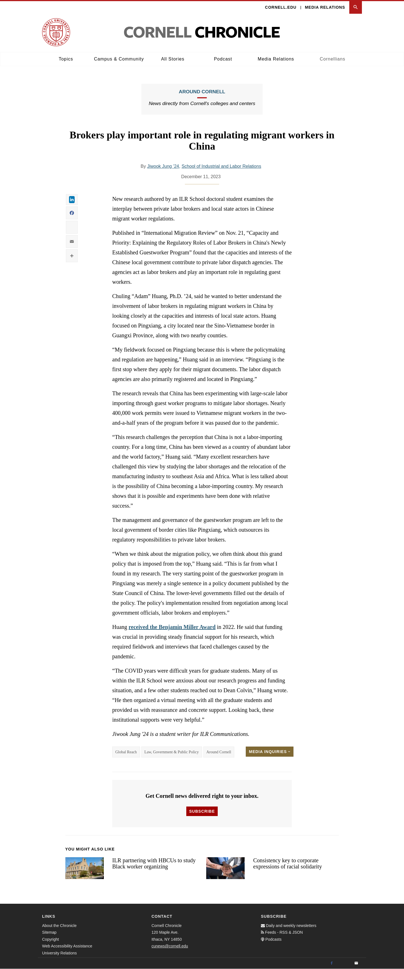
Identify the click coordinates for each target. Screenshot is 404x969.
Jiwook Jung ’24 (163, 166)
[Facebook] (331, 963)
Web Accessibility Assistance (67, 946)
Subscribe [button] (202, 811)
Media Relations (325, 7)
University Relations (59, 953)
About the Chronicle (59, 925)
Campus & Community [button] (119, 59)
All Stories (172, 59)
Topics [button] (66, 59)
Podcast (223, 59)
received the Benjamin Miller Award (171, 627)
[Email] (356, 963)
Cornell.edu (281, 7)
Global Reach (126, 752)
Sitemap (49, 932)
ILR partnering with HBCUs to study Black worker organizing (154, 863)
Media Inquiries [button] (269, 751)
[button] (355, 7)
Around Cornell (202, 91)
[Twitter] (344, 963)
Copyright (50, 939)
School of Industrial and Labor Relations (221, 166)
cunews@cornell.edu (170, 946)
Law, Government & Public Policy (171, 752)
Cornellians (332, 59)
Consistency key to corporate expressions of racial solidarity (287, 863)
